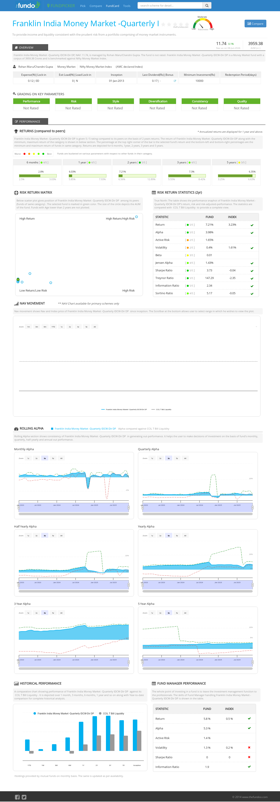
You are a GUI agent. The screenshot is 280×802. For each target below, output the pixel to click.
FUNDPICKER (61, 5)
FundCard (112, 6)
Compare (96, 6)
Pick (83, 6)
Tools (126, 6)
